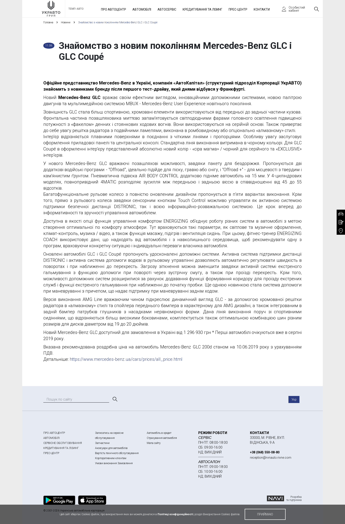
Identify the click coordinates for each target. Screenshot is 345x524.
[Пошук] (114, 399)
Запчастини (102, 443)
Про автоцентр (113, 9)
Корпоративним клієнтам (110, 458)
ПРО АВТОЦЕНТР (54, 432)
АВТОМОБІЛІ (51, 438)
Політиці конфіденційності (175, 514)
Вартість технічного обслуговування (117, 453)
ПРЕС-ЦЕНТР (51, 453)
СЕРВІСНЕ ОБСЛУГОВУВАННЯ (62, 443)
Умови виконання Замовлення (114, 463)
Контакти (262, 9)
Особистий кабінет (291, 9)
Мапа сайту (154, 443)
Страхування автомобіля (162, 438)
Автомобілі (141, 9)
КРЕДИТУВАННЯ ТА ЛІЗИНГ (61, 448)
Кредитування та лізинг (202, 9)
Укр (294, 399)
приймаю (265, 514)
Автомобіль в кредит (159, 432)
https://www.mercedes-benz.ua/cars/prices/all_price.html (127, 359)
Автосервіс (167, 9)
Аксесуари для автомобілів (111, 448)
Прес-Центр (238, 9)
